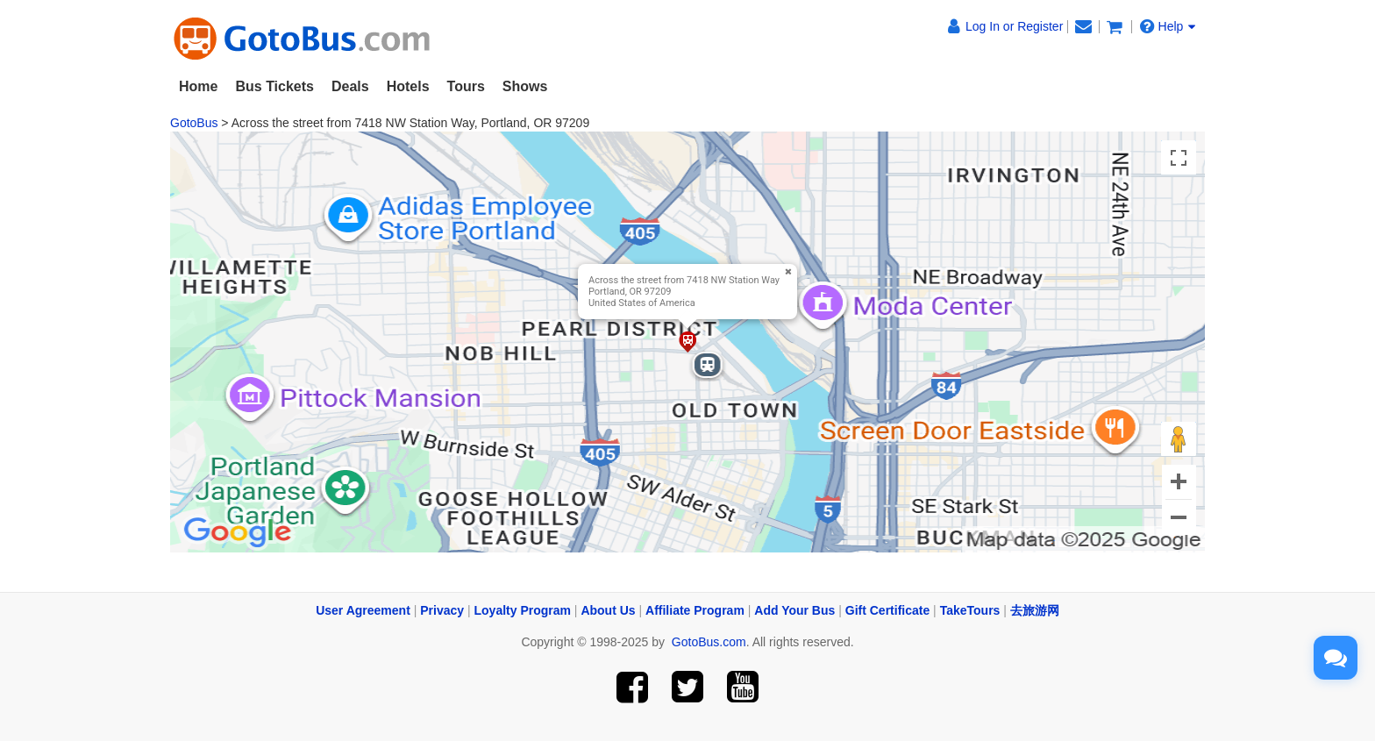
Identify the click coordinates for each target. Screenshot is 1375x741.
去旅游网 (1034, 610)
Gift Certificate (887, 610)
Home (198, 86)
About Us (608, 610)
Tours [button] (466, 86)
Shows (525, 86)
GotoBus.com (709, 642)
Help (1168, 26)
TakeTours (970, 610)
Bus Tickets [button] (274, 86)
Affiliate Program (694, 610)
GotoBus (193, 123)
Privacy (442, 610)
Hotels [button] (408, 86)
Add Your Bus (794, 610)
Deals (350, 86)
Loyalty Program (522, 610)
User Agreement (363, 610)
